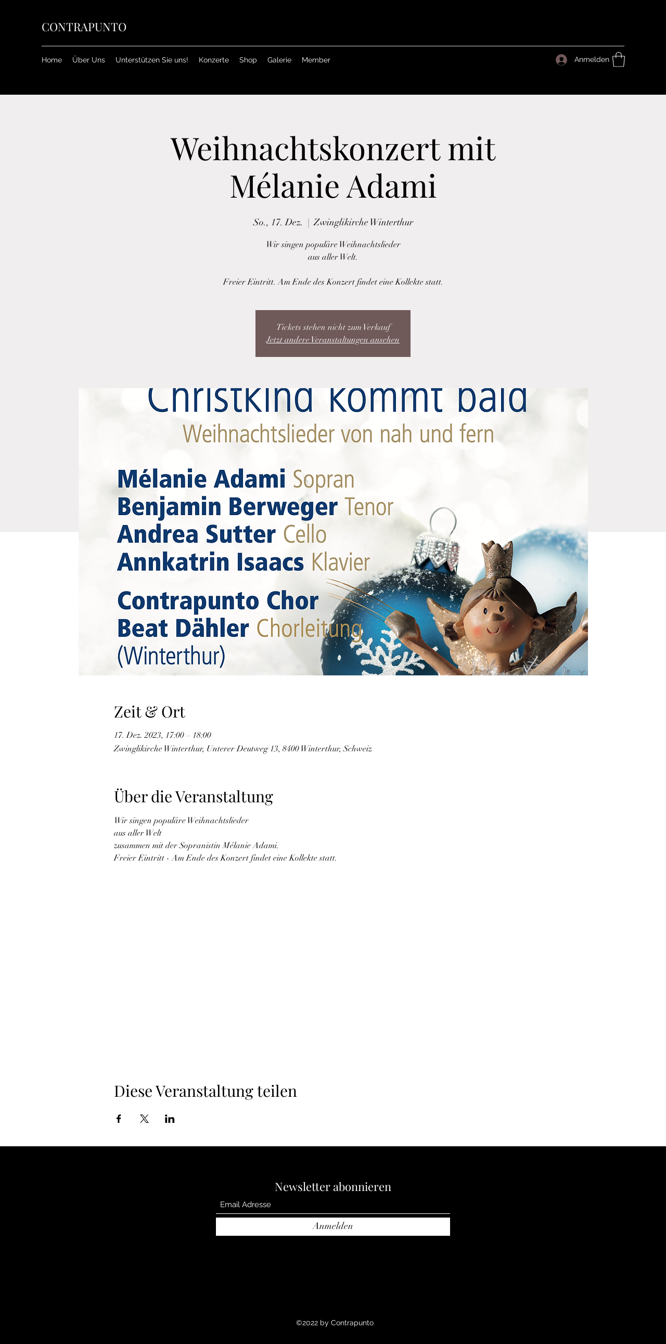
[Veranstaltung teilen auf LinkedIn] (170, 1119)
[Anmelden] (333, 1227)
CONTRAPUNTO (84, 26)
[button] (316, 60)
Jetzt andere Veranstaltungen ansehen (333, 340)
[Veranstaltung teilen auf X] (144, 1119)
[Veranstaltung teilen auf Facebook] (119, 1119)
